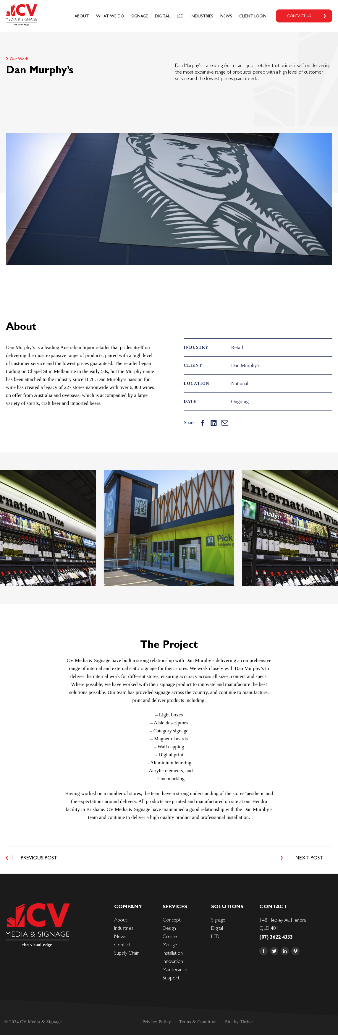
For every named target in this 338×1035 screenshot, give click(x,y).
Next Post (309, 858)
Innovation (173, 961)
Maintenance (175, 969)
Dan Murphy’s (20, 347)
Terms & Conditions (199, 1021)
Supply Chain (126, 953)
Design (169, 928)
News (226, 16)
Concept (172, 920)
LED (180, 16)
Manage (170, 945)
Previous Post (39, 858)
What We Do (110, 16)
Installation (173, 953)
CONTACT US (299, 16)
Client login (252, 16)
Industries (202, 16)
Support (171, 978)
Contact (122, 945)
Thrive (246, 1021)
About (82, 16)
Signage (139, 16)
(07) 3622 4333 (276, 937)
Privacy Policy (157, 1021)
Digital (162, 16)
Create (170, 936)
